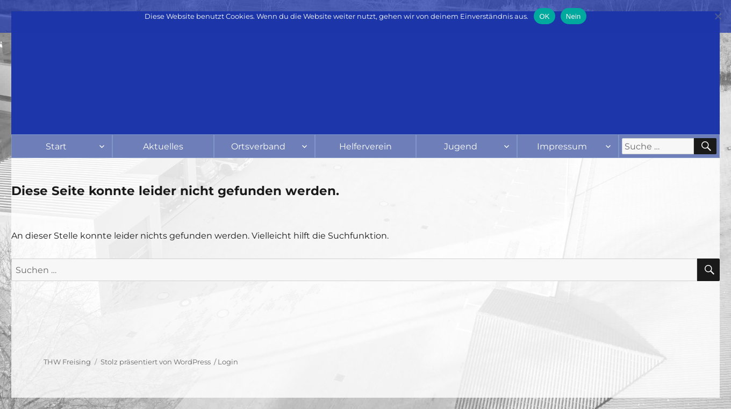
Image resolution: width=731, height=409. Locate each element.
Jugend (460, 146)
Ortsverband (258, 146)
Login (228, 361)
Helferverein (365, 146)
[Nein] (717, 16)
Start (56, 146)
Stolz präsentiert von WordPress (156, 361)
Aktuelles (163, 146)
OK (544, 16)
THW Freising (67, 361)
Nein (573, 16)
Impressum (562, 146)
